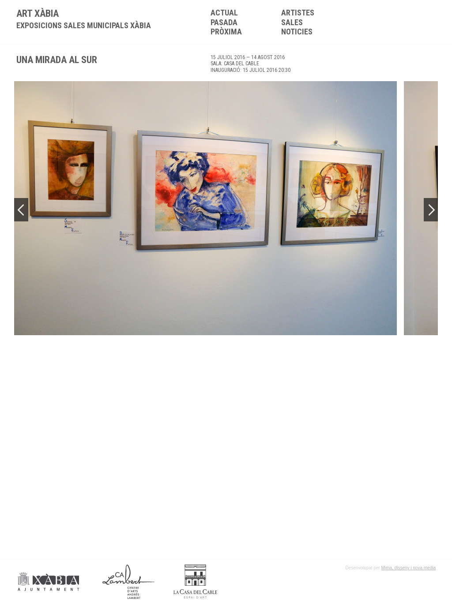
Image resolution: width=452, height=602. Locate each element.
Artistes (297, 12)
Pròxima (226, 31)
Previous (21, 209)
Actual (224, 12)
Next (431, 209)
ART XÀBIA (83, 19)
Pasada (224, 22)
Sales (292, 22)
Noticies (297, 31)
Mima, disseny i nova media (408, 567)
